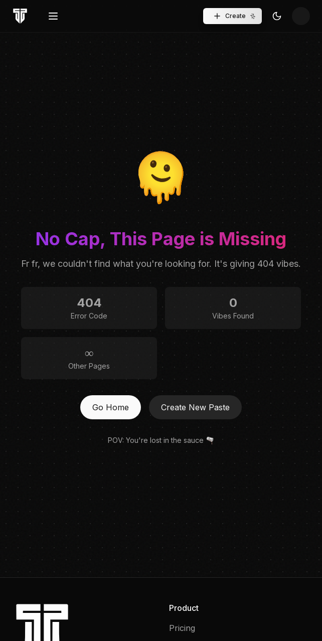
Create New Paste (195, 407)
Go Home (110, 407)
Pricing (182, 628)
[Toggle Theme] (277, 16)
